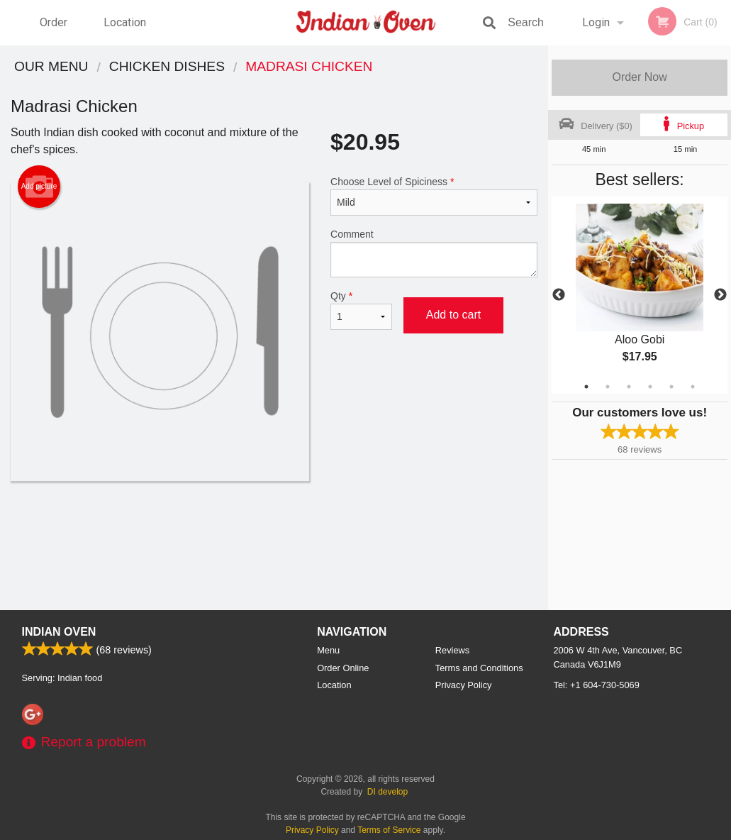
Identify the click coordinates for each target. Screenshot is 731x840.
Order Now (639, 77)
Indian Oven (59, 632)
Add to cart (453, 315)
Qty (361, 310)
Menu (328, 650)
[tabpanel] (639, 295)
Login (596, 22)
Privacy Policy (463, 685)
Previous (559, 295)
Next (720, 295)
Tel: (597, 685)
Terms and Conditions (479, 668)
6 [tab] (693, 387)
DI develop (387, 792)
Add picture (39, 186)
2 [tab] (608, 387)
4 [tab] (650, 387)
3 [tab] (629, 387)
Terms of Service (388, 830)
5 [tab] (671, 387)
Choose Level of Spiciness (433, 196)
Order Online (55, 30)
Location (125, 22)
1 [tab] (586, 387)
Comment (433, 252)
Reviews (452, 650)
